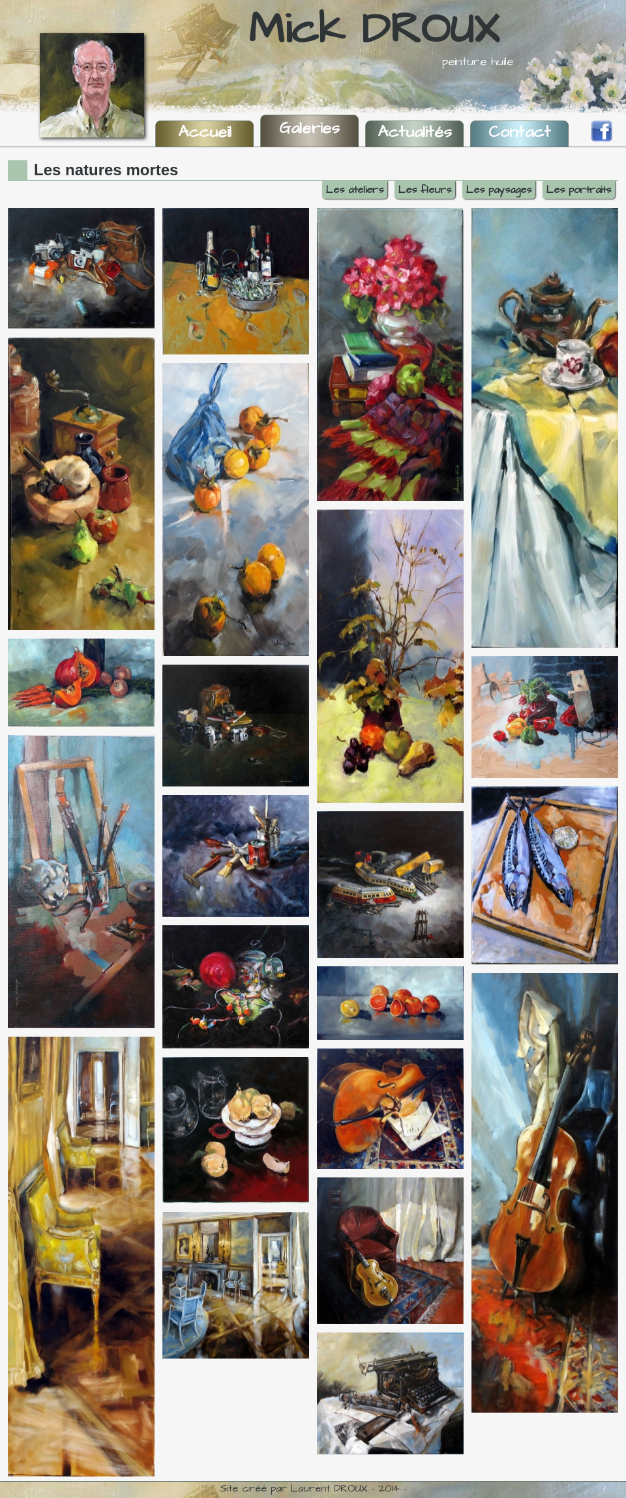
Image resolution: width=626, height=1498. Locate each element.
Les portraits (578, 189)
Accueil (204, 132)
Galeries (309, 128)
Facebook (601, 131)
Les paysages (498, 189)
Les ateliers (354, 189)
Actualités (415, 132)
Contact (519, 132)
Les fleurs (424, 189)
